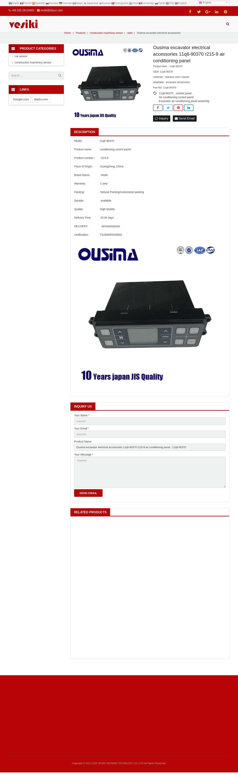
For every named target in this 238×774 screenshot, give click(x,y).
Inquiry (161, 125)
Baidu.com (41, 105)
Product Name (82, 448)
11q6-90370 (166, 100)
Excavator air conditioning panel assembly (184, 107)
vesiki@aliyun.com (51, 10)
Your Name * (81, 422)
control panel (184, 100)
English (205, 2)
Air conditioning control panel (176, 104)
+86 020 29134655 (23, 10)
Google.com (21, 105)
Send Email (184, 125)
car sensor (21, 63)
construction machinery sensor (33, 69)
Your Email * (81, 435)
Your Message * (83, 462)
